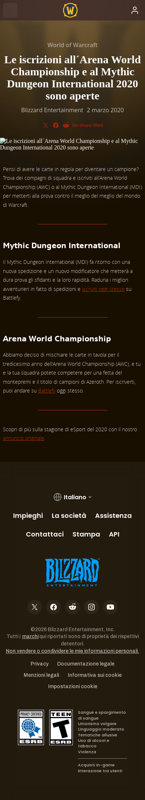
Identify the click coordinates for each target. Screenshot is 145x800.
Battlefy (46, 390)
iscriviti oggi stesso (103, 288)
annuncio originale (23, 438)
